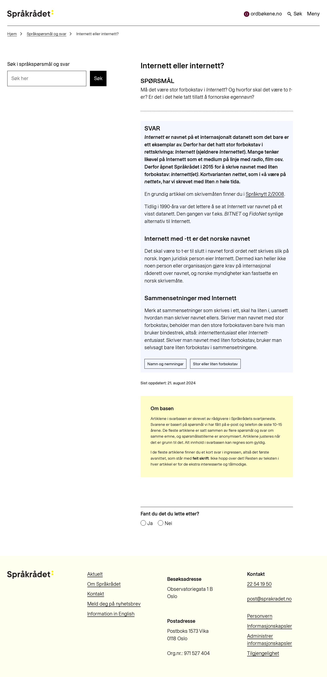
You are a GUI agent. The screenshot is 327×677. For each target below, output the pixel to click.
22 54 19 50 (259, 584)
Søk (294, 14)
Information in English (110, 614)
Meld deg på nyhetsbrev (114, 604)
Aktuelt (95, 574)
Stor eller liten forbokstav (215, 363)
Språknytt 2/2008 (265, 194)
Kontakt (95, 594)
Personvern (259, 616)
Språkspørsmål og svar (46, 33)
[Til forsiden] (30, 14)
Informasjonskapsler (269, 626)
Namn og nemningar (165, 363)
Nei (168, 523)
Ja (150, 523)
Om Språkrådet (104, 584)
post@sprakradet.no (269, 599)
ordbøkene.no (263, 14)
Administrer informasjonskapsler (269, 640)
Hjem (12, 33)
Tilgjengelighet (263, 653)
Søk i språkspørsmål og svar (38, 64)
